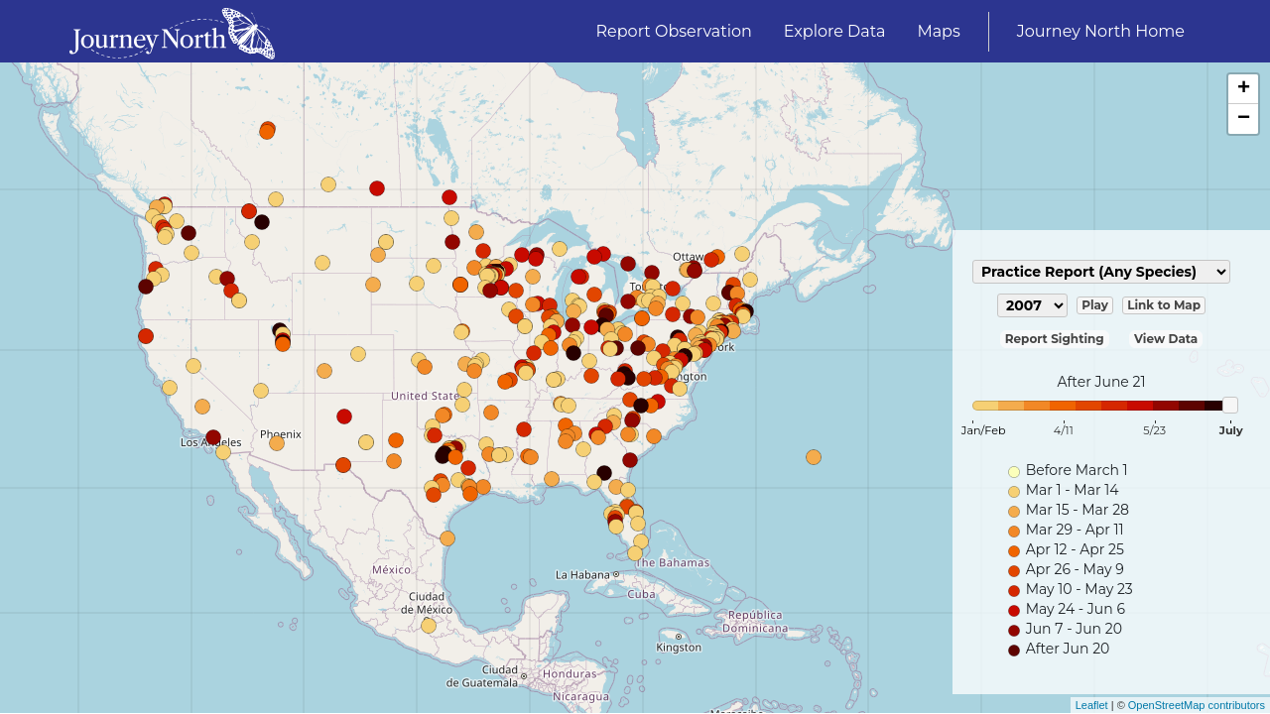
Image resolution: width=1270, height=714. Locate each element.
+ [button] (1243, 89)
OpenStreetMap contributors (1196, 705)
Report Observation (674, 31)
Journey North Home (1101, 31)
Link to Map (1164, 305)
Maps (938, 31)
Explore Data (835, 31)
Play (1094, 305)
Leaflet (1092, 705)
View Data (1166, 338)
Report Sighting (1054, 338)
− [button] (1243, 119)
